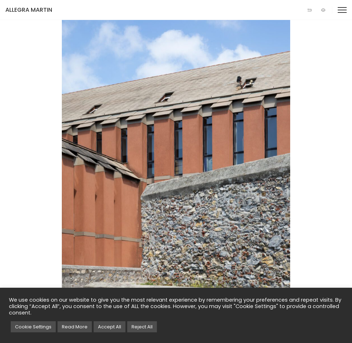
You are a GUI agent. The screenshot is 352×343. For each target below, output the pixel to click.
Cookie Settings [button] (33, 326)
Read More (75, 326)
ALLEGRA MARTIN (28, 10)
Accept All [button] (109, 326)
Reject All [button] (142, 326)
